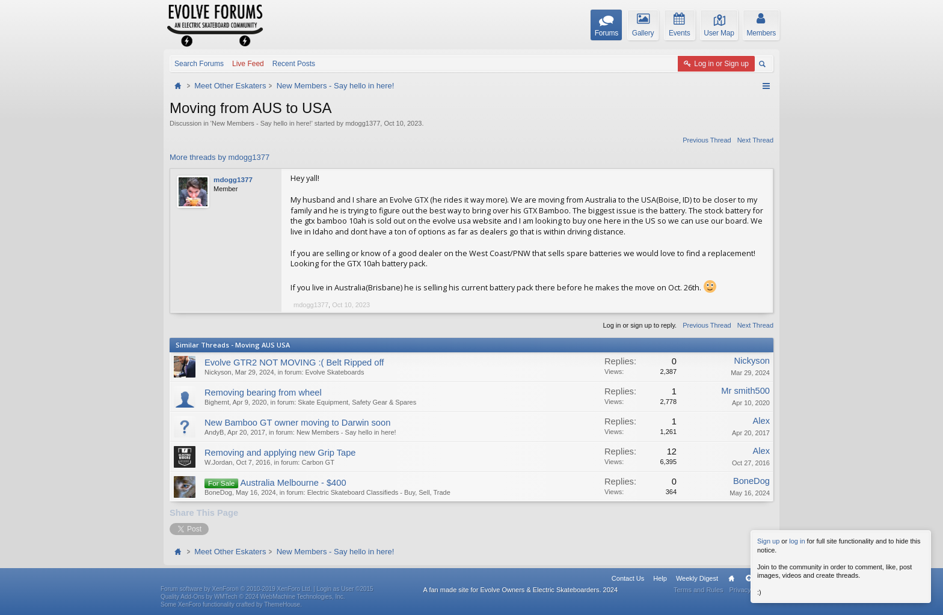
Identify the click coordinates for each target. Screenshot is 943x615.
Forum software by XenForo (236, 589)
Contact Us (628, 578)
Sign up (768, 541)
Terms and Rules (698, 589)
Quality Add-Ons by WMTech (253, 596)
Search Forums (199, 64)
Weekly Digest (697, 578)
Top (749, 578)
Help (660, 578)
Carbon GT (317, 462)
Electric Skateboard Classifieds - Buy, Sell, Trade (378, 492)
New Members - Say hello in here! (262, 123)
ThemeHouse (282, 604)
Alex (761, 421)
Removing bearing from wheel (263, 392)
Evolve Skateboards (335, 372)
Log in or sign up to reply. (640, 325)
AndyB (214, 432)
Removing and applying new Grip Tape (279, 452)
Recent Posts (293, 64)
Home (731, 578)
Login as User (345, 589)
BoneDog (218, 492)
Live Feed (248, 64)
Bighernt (216, 402)
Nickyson (218, 372)
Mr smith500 (745, 391)
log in (797, 541)
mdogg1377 (362, 123)
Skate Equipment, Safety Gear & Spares (357, 402)
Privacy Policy (750, 589)
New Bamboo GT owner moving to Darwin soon (297, 422)
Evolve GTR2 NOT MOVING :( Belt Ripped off (294, 362)
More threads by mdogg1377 (219, 157)
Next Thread (755, 140)
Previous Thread (707, 140)
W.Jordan (218, 462)
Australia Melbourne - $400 (293, 483)
